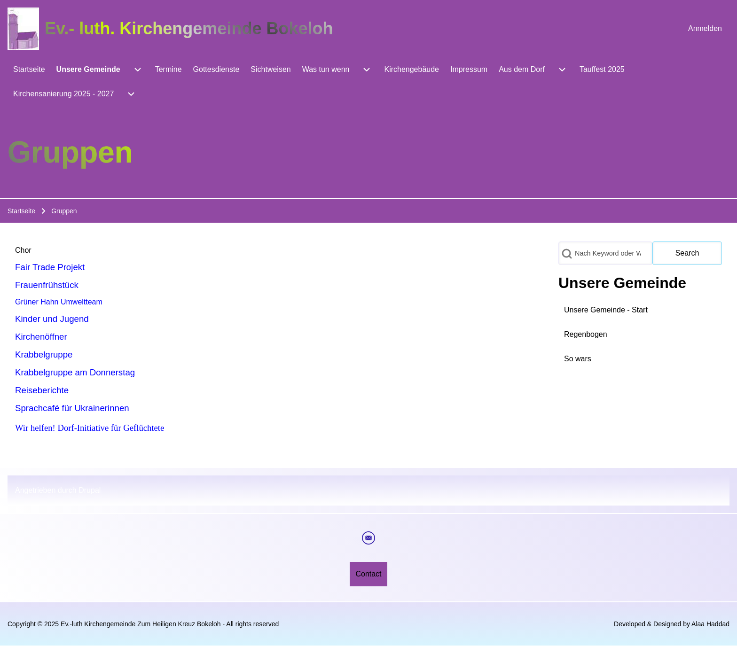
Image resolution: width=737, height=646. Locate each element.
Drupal (89, 490)
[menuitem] (705, 29)
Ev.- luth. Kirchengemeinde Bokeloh (189, 28)
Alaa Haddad (710, 624)
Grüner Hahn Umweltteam (58, 302)
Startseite (21, 211)
